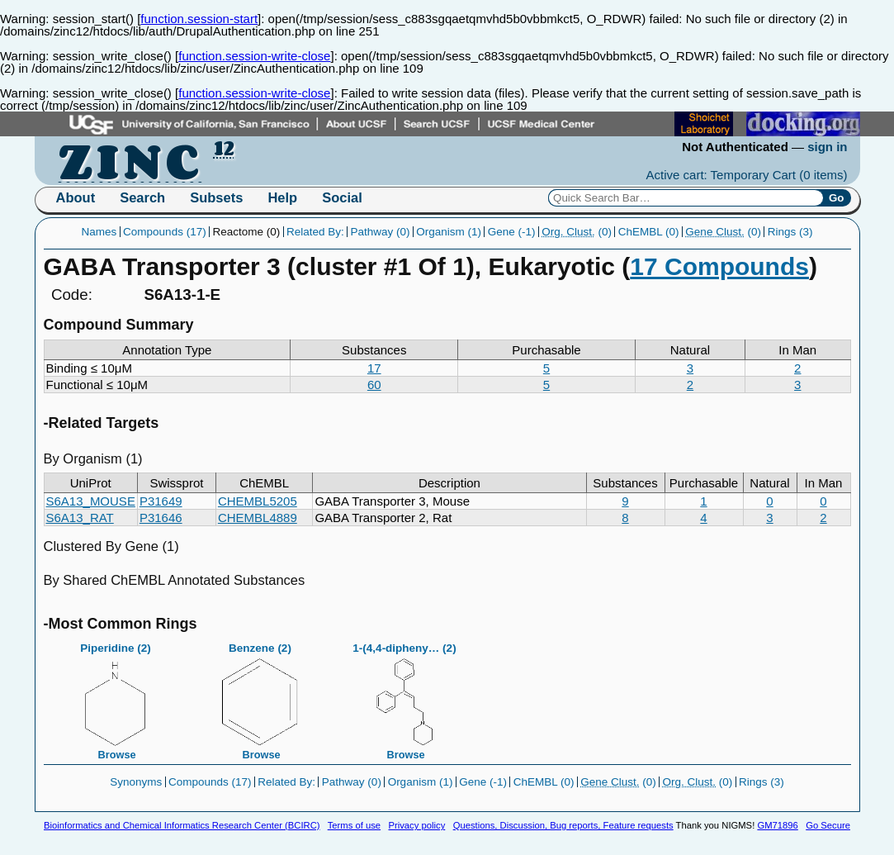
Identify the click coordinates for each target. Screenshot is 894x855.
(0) (577, 232)
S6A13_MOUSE (90, 501)
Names (99, 232)
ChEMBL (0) (648, 232)
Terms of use (354, 825)
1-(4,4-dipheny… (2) (404, 696)
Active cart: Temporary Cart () (747, 175)
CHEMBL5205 (257, 501)
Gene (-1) (512, 232)
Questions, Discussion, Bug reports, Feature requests (563, 825)
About (76, 197)
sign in (827, 147)
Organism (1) (448, 232)
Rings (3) (790, 232)
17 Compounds (719, 266)
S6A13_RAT (80, 518)
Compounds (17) (164, 232)
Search (142, 197)
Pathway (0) (379, 232)
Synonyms (136, 782)
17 (374, 368)
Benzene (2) (260, 696)
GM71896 (777, 825)
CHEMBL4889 (257, 518)
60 (374, 385)
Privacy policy (416, 825)
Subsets (216, 197)
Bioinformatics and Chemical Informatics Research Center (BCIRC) (181, 825)
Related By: (315, 232)
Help (282, 197)
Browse (117, 754)
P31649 (161, 501)
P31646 (161, 518)
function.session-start (199, 19)
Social (342, 197)
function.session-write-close (254, 56)
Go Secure (828, 825)
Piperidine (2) (115, 696)
